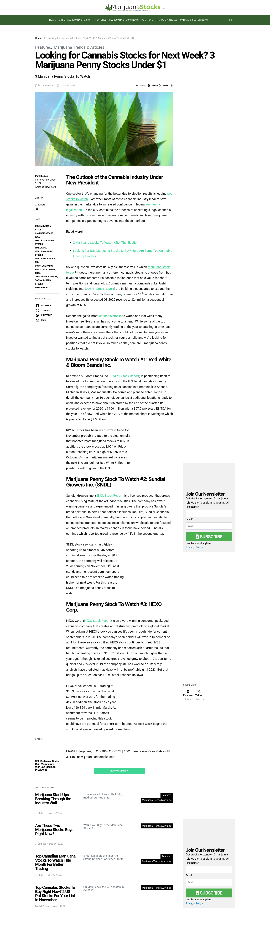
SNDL (37, 273)
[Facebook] (188, 695)
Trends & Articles (167, 20)
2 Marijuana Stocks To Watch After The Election (105, 242)
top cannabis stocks (46, 277)
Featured (101, 20)
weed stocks (41, 287)
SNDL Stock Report (109, 495)
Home (52, 20)
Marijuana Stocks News (124, 20)
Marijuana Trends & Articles (79, 47)
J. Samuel (40, 204)
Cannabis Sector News (194, 20)
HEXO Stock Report (97, 620)
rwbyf (52, 269)
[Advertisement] (209, 647)
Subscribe (209, 536)
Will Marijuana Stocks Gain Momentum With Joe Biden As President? (47, 765)
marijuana (40, 248)
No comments (45, 85)
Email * (189, 519)
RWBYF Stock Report (125, 376)
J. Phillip (39, 813)
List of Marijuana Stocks (74, 20)
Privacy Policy (194, 547)
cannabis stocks (44, 233)
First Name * (192, 506)
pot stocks (41, 269)
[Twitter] (198, 695)
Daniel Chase (42, 906)
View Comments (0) (119, 771)
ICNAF (38, 237)
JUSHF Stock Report (100, 288)
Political (147, 20)
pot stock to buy (44, 266)
